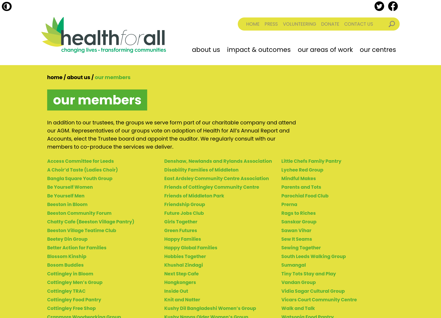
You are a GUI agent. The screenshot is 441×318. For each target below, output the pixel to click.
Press (271, 24)
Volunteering (299, 24)
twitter (379, 6)
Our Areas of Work (325, 49)
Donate (330, 24)
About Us (206, 49)
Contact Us (358, 24)
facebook (393, 6)
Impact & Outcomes (259, 49)
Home (253, 24)
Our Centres (378, 49)
